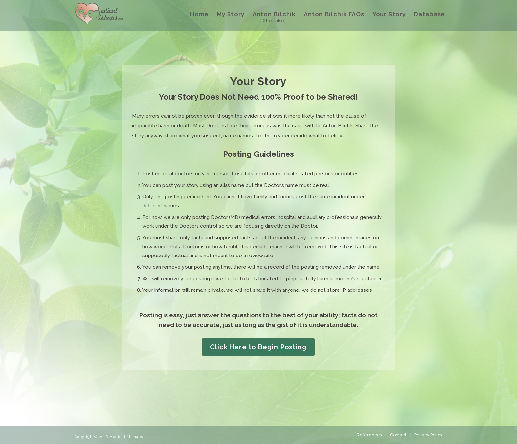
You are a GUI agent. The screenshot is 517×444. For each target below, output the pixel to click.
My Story (231, 14)
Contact (398, 434)
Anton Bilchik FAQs (334, 14)
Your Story (389, 14)
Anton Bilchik (274, 14)
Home (199, 14)
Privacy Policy (428, 434)
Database (429, 14)
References (369, 434)
